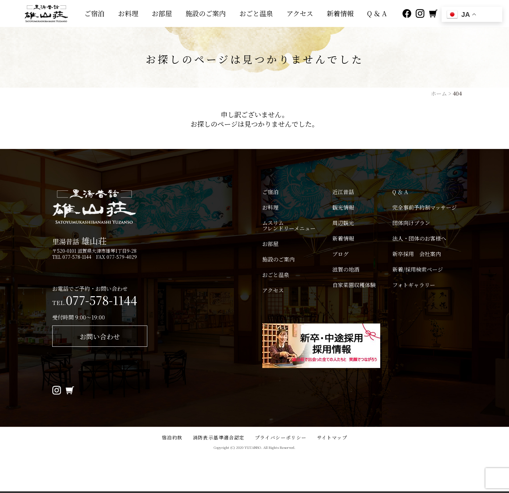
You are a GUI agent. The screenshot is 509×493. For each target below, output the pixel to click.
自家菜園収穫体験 (354, 285)
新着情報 (340, 13)
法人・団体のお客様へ (419, 238)
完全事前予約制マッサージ (424, 207)
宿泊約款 (172, 437)
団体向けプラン (411, 223)
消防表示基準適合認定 (219, 437)
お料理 (128, 13)
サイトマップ (332, 437)
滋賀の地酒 (345, 269)
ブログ (340, 254)
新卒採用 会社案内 (416, 254)
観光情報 (343, 207)
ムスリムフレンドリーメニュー (289, 225)
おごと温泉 (256, 13)
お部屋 (162, 13)
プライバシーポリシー (281, 437)
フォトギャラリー (413, 285)
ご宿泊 (94, 13)
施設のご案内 (205, 13)
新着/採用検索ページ (417, 269)
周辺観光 (343, 223)
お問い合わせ (100, 336)
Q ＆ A (377, 13)
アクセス (300, 13)
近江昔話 (343, 192)
